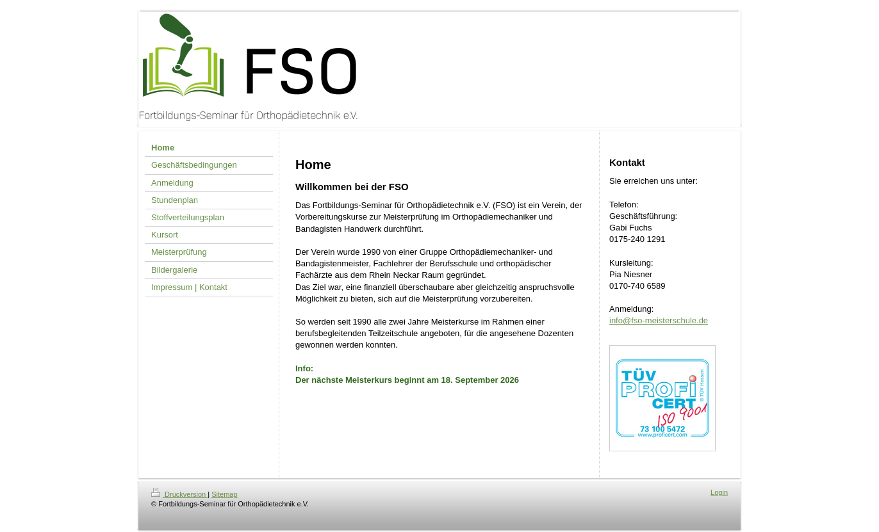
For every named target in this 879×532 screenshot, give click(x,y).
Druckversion (179, 494)
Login (719, 492)
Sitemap (224, 494)
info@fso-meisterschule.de (658, 320)
